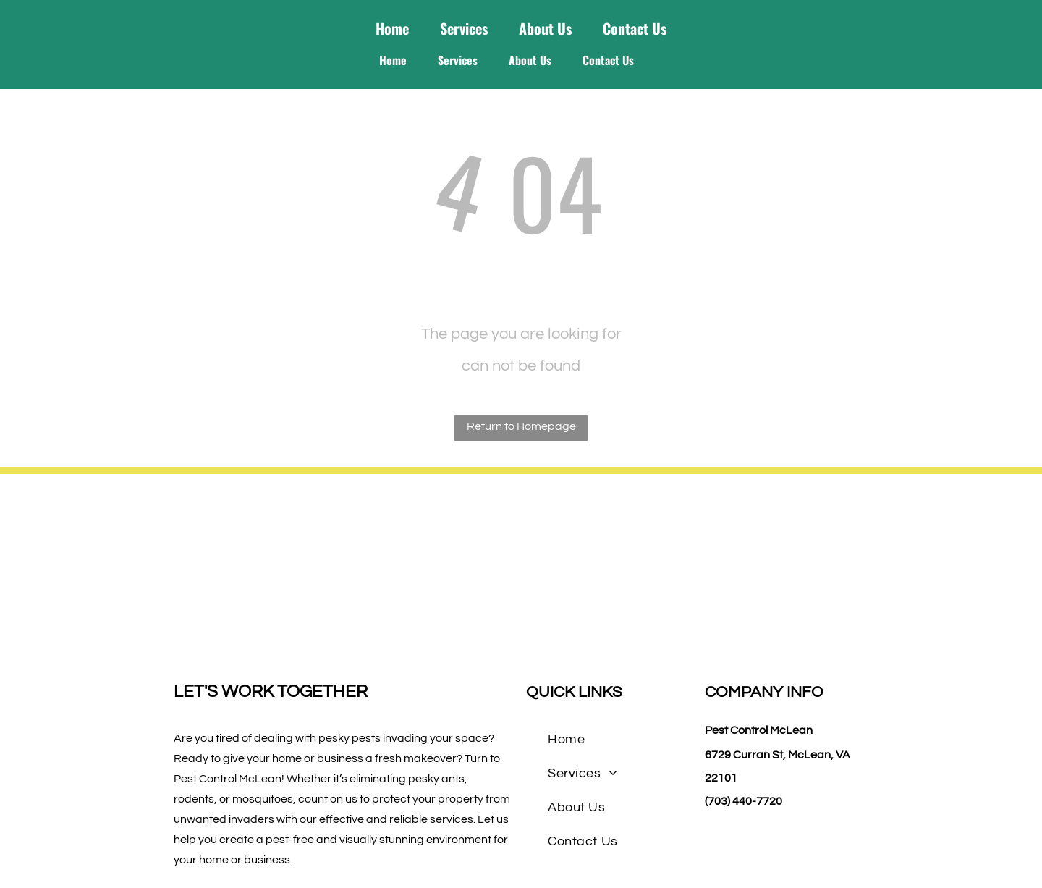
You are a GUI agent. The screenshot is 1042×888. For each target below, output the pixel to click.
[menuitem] (566, 739)
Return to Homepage (521, 426)
